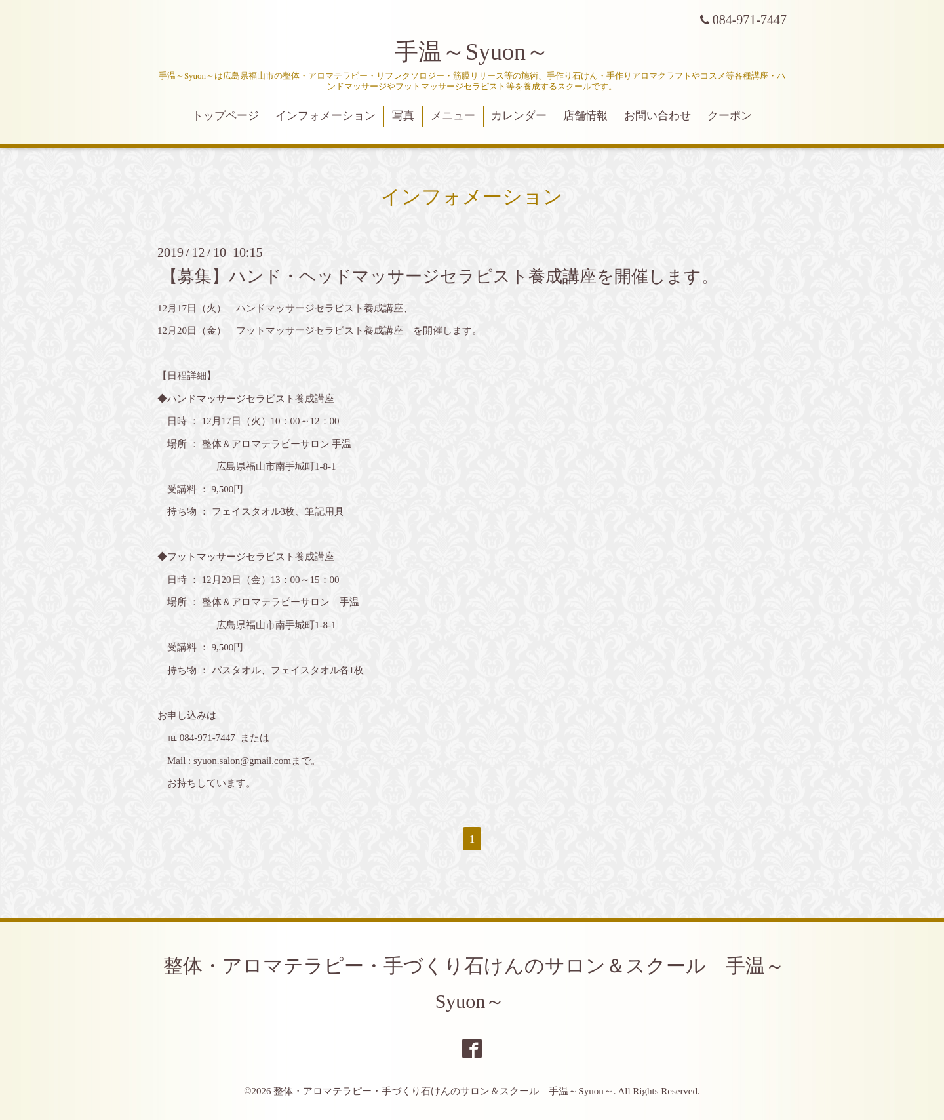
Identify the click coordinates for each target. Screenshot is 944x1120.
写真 (403, 116)
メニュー (453, 116)
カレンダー (519, 116)
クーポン (729, 116)
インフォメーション (325, 116)
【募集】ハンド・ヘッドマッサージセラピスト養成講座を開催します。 (439, 275)
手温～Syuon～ (472, 52)
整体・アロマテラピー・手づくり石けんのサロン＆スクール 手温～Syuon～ (443, 1091)
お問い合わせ (657, 116)
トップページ (225, 116)
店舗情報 (585, 116)
